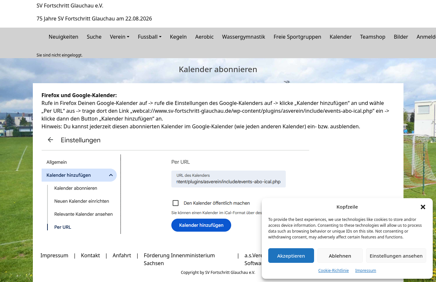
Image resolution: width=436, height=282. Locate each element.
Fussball (148, 36)
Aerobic (204, 36)
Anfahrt (121, 255)
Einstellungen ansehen (396, 255)
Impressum (365, 270)
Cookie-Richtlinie (333, 270)
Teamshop (373, 36)
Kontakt (90, 255)
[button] (423, 206)
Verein (118, 36)
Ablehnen (340, 255)
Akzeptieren (291, 255)
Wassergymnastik (243, 36)
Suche (94, 36)
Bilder (401, 36)
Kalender (340, 36)
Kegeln (178, 36)
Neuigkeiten (63, 36)
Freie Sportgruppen (298, 36)
